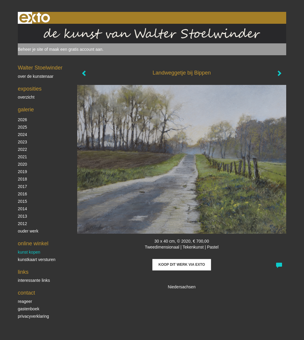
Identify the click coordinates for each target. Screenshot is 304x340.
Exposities (30, 89)
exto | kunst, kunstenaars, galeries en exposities (34, 18)
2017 (22, 186)
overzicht (26, 97)
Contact (26, 293)
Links (23, 272)
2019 (22, 171)
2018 (22, 179)
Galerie (26, 110)
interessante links (34, 280)
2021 (22, 156)
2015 (22, 201)
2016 (22, 194)
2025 (22, 127)
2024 (22, 134)
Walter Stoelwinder (40, 68)
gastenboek (28, 308)
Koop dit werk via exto (182, 264)
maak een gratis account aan (75, 49)
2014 (22, 208)
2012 (22, 223)
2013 (22, 216)
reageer (25, 301)
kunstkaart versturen (37, 259)
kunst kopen (29, 252)
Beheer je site (30, 49)
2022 (22, 149)
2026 (22, 119)
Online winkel (33, 243)
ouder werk (28, 231)
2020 (22, 164)
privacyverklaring (33, 316)
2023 (22, 142)
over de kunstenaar (35, 76)
